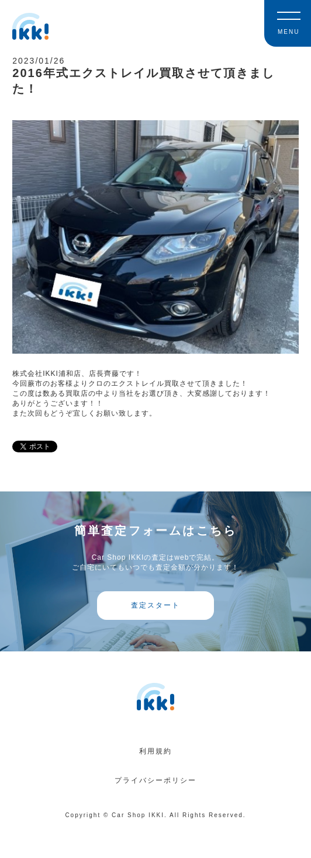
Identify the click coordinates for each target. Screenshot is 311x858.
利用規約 (155, 751)
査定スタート (155, 605)
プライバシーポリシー (155, 780)
